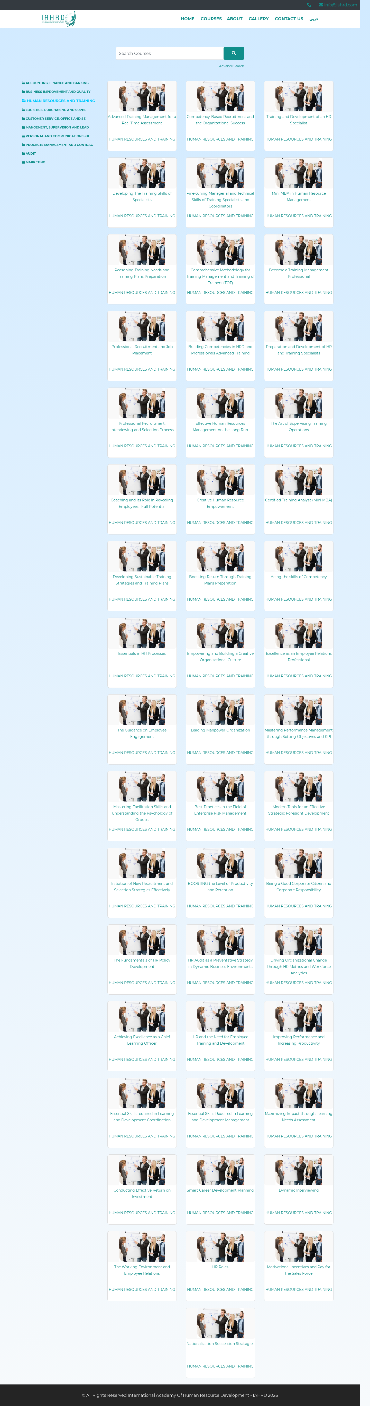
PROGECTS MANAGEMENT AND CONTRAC (57, 145)
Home (188, 18)
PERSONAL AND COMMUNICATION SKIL (56, 136)
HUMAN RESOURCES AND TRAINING (58, 100)
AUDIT (29, 153)
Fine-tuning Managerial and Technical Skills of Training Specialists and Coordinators (220, 200)
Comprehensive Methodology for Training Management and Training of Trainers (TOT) (220, 276)
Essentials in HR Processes (142, 653)
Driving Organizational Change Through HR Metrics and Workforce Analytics (299, 966)
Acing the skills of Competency (299, 577)
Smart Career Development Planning (220, 1190)
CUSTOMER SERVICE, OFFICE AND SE (54, 119)
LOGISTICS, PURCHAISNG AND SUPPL (54, 110)
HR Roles (220, 1267)
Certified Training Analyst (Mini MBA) (298, 500)
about (235, 18)
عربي (314, 18)
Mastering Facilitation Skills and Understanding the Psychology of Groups (142, 813)
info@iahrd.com (338, 4)
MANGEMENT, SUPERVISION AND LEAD (55, 127)
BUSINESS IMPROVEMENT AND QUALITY (56, 92)
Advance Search (231, 66)
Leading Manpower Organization (220, 730)
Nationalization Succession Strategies (220, 1343)
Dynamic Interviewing (299, 1190)
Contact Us (289, 18)
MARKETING (33, 162)
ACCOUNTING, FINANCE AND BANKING (55, 83)
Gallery (259, 18)
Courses (211, 18)
